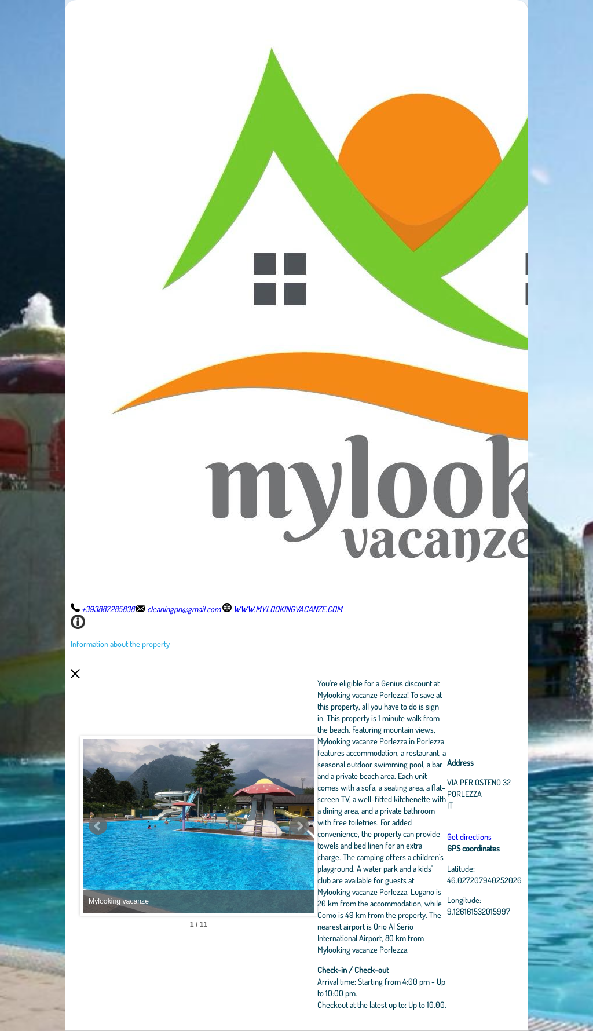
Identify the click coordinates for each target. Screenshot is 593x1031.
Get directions (469, 836)
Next (299, 826)
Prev (98, 826)
